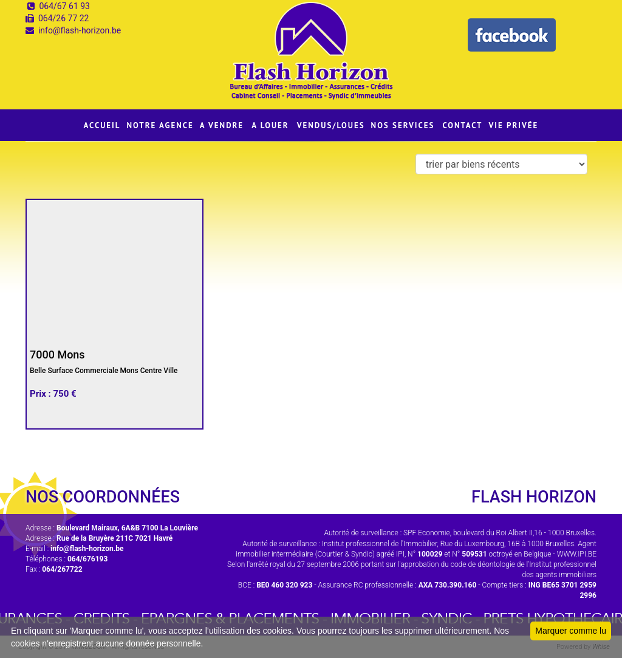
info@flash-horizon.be (79, 30)
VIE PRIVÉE (513, 125)
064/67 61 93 (64, 6)
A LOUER (270, 125)
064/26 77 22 (63, 18)
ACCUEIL (102, 125)
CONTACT (462, 125)
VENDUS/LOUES (331, 125)
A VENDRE (222, 125)
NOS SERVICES (403, 125)
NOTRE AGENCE (160, 125)
